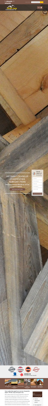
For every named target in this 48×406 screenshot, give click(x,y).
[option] (24, 203)
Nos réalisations (17, 189)
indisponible (8, 1)
